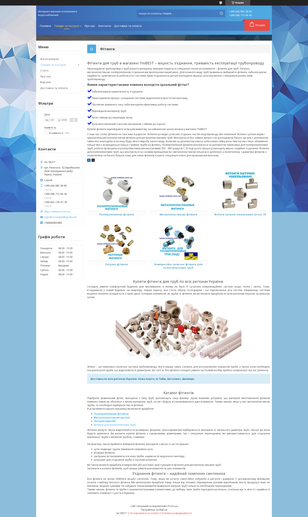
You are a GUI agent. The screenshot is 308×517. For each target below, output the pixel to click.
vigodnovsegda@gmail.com (60, 217)
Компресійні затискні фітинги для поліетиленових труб (178, 266)
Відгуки (45, 82)
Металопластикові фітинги (178, 214)
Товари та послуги (66, 26)
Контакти (104, 26)
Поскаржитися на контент (144, 513)
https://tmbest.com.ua (57, 211)
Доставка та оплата (128, 26)
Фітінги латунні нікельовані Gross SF (240, 214)
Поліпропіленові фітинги (116, 214)
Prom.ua (173, 506)
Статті (44, 70)
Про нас (89, 26)
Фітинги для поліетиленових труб (115, 424)
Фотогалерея (49, 59)
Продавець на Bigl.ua (154, 509)
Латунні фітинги (116, 264)
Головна (45, 26)
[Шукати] (221, 13)
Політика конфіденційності (176, 513)
